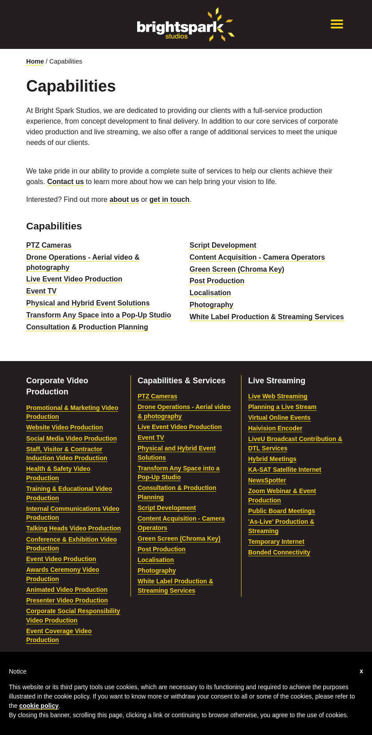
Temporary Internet (276, 541)
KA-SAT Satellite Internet (284, 469)
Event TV (41, 291)
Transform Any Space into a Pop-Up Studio (98, 315)
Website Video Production (64, 427)
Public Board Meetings (281, 510)
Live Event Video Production (74, 279)
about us (124, 199)
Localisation (210, 293)
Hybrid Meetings (272, 458)
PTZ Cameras (48, 245)
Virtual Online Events (279, 417)
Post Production (217, 281)
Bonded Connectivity (279, 552)
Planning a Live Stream (282, 406)
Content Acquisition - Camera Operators (257, 257)
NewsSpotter (267, 480)
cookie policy (39, 705)
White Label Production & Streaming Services (267, 317)
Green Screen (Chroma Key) (237, 269)
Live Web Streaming (278, 396)
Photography (211, 305)
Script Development (223, 245)
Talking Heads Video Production (73, 528)
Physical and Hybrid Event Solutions (88, 303)
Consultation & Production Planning (87, 327)
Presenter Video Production (67, 600)
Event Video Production (61, 558)
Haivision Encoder (275, 428)
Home (35, 61)
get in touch (169, 199)
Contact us (65, 181)
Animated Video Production (66, 589)
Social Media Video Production (71, 438)
